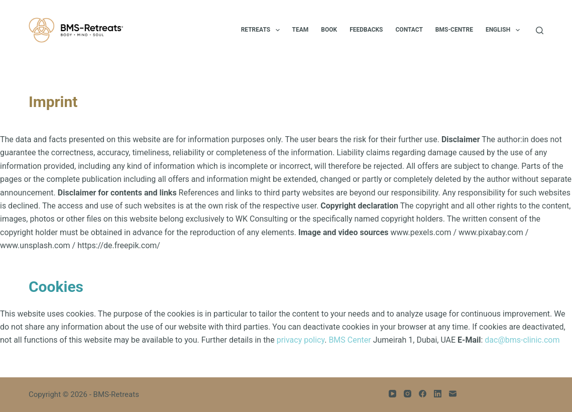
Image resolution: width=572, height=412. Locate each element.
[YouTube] (392, 393)
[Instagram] (407, 393)
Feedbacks (366, 29)
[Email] (452, 393)
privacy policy (301, 340)
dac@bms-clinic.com (522, 340)
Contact (409, 29)
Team (300, 29)
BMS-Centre (454, 29)
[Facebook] (422, 393)
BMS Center (349, 340)
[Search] (539, 30)
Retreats (262, 30)
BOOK (329, 29)
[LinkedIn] (437, 393)
